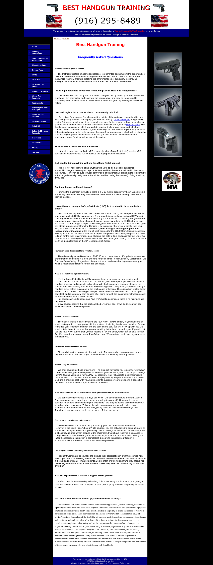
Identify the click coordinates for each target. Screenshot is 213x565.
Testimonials (37, 103)
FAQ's (34, 75)
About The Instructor (36, 97)
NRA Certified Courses (38, 116)
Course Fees (37, 70)
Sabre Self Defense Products (40, 132)
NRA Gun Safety (39, 121)
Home (34, 47)
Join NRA (36, 126)
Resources (36, 138)
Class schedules (122, 119)
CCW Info (36, 80)
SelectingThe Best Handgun (39, 109)
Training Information (37, 53)
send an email (133, 124)
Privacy (35, 147)
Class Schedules (39, 65)
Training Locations (40, 91)
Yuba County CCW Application (40, 59)
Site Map (35, 152)
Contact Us (36, 143)
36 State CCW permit (38, 85)
